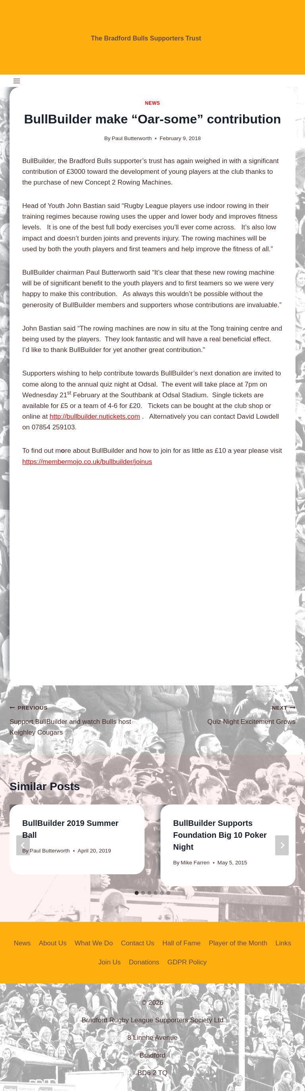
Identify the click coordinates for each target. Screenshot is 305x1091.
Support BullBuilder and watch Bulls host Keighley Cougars (78, 719)
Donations (144, 962)
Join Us (109, 962)
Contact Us (137, 943)
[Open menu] (17, 81)
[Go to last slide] (23, 845)
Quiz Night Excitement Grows (227, 713)
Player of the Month (238, 943)
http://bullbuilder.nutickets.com (95, 416)
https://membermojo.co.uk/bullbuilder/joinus (87, 462)
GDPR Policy (187, 962)
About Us (53, 943)
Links (283, 943)
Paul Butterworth (132, 138)
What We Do (94, 943)
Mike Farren (195, 863)
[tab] (137, 893)
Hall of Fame (181, 943)
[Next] (282, 845)
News (152, 103)
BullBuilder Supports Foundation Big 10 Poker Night (220, 835)
